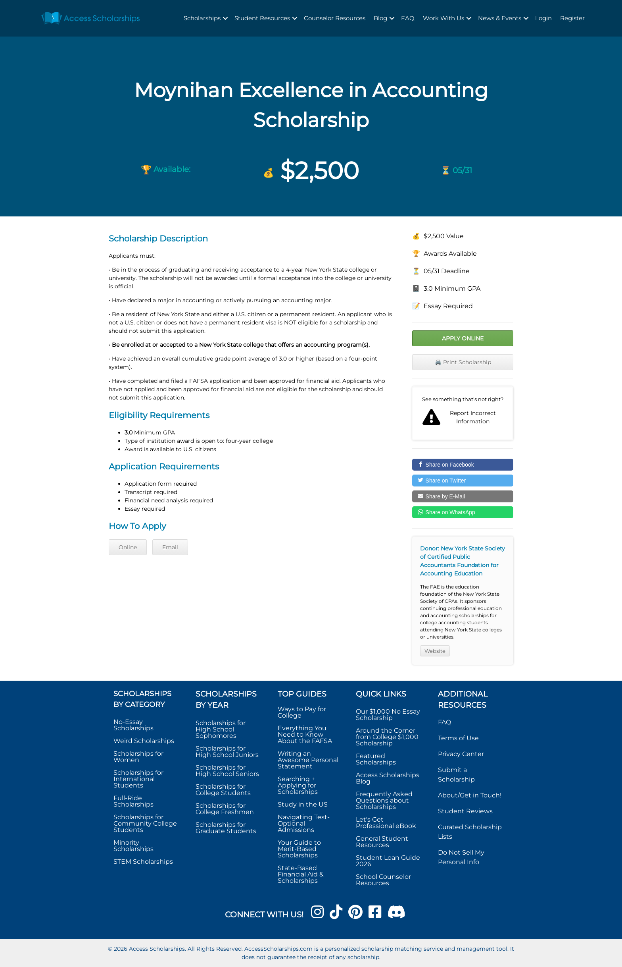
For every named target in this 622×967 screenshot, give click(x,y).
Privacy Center (461, 754)
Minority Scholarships (133, 846)
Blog (380, 18)
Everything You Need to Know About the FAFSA (305, 734)
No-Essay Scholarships (133, 725)
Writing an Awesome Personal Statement (308, 760)
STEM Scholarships (143, 861)
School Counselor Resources (383, 880)
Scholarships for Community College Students (145, 823)
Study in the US (303, 804)
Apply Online (463, 338)
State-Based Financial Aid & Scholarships (301, 874)
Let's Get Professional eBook (386, 823)
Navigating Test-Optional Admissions (304, 823)
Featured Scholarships (376, 759)
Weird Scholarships (143, 741)
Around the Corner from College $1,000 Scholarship (387, 737)
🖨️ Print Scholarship (463, 362)
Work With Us (443, 18)
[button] (225, 18)
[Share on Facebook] (462, 465)
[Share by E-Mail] (462, 496)
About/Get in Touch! (469, 795)
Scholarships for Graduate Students (226, 828)
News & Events (499, 18)
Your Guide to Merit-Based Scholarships (299, 849)
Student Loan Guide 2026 (388, 861)
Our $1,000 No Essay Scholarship (388, 715)
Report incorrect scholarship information (462, 413)
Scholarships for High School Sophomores (221, 729)
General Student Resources (382, 842)
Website (434, 651)
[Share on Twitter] (462, 480)
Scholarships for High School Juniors (227, 752)
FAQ (408, 18)
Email (170, 547)
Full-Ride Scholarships (133, 801)
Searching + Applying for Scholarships (298, 785)
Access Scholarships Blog (387, 778)
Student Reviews (465, 811)
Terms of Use (458, 738)
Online (128, 547)
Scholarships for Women (138, 757)
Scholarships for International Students (138, 779)
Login (543, 18)
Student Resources (262, 18)
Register (572, 18)
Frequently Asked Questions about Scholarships (384, 800)
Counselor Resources (334, 18)
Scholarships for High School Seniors (227, 771)
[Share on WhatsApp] (462, 512)
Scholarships (202, 18)
